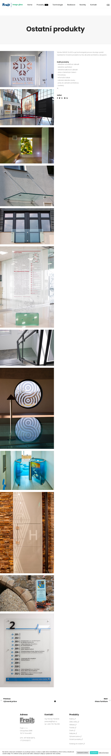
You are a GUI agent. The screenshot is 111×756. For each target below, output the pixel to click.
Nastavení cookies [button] (82, 752)
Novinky (83, 5)
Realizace (71, 5)
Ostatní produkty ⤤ (76, 739)
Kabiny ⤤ (72, 719)
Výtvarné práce (10, 701)
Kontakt (93, 5)
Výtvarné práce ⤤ (75, 736)
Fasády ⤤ (72, 728)
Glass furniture (101, 701)
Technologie (58, 5)
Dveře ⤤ (72, 730)
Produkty (42, 5)
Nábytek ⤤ (73, 733)
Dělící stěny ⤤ (74, 722)
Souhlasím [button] (94, 752)
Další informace (104, 753)
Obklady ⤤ (72, 725)
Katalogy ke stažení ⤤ (77, 744)
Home (29, 5)
